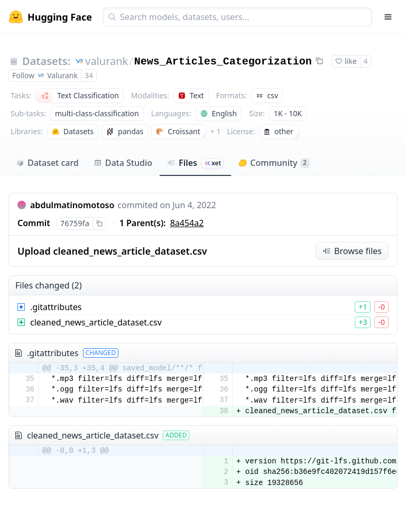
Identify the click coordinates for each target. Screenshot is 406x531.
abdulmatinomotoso (72, 205)
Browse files (352, 251)
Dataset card (47, 163)
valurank (106, 61)
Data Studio (123, 163)
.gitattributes (56, 307)
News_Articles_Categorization (223, 61)
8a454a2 (187, 223)
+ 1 (215, 131)
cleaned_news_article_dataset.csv (96, 322)
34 (89, 75)
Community (273, 163)
